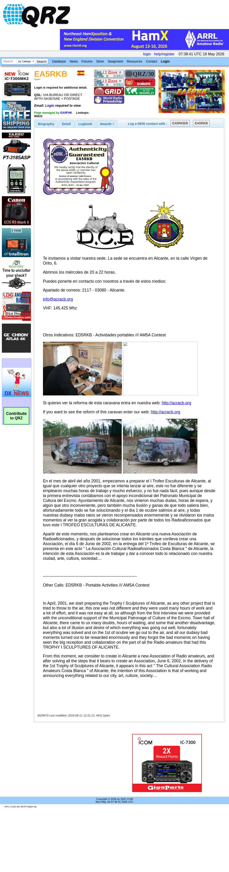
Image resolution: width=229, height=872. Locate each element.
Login (165, 61)
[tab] (46, 124)
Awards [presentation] (107, 124)
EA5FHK (66, 112)
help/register (164, 54)
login (147, 54)
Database (59, 61)
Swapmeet (115, 61)
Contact (151, 61)
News (74, 61)
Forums (87, 61)
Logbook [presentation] (85, 124)
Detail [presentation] (66, 124)
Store (100, 61)
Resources (134, 61)
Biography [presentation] (46, 124)
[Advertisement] (74, 762)
